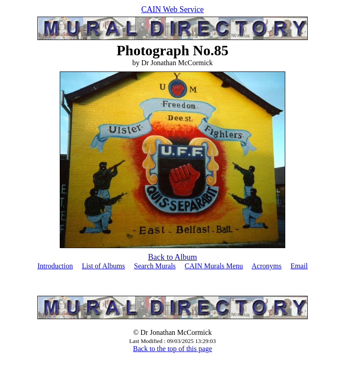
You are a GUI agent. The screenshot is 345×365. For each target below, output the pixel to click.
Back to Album (172, 257)
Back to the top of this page (172, 348)
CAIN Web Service (172, 9)
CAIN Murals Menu (214, 266)
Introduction (55, 266)
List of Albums (103, 266)
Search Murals (155, 266)
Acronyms (267, 266)
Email (299, 266)
